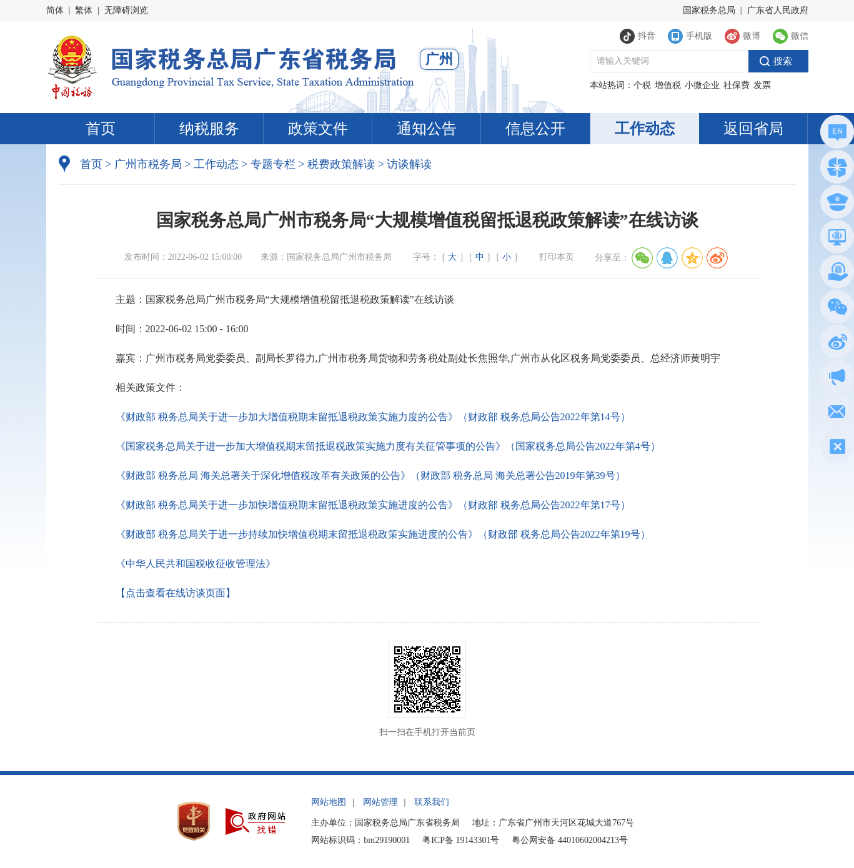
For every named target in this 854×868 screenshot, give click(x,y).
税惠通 (835, 274)
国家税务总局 (709, 10)
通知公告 (427, 129)
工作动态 (645, 129)
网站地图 (328, 802)
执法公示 (835, 204)
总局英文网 (835, 134)
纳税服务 (209, 129)
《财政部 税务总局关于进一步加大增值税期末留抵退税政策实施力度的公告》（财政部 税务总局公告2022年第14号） (373, 417)
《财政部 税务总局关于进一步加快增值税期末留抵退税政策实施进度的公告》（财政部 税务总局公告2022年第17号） (373, 505)
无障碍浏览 (126, 10)
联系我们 (431, 802)
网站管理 (380, 802)
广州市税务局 (148, 164)
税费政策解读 (341, 164)
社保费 (736, 85)
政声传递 (835, 378)
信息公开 (535, 129)
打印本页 (556, 257)
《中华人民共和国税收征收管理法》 (196, 563)
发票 (762, 85)
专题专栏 (273, 164)
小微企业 (702, 85)
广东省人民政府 (777, 10)
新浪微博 (835, 343)
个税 (642, 85)
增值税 (668, 85)
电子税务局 (835, 239)
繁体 (83, 10)
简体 (55, 10)
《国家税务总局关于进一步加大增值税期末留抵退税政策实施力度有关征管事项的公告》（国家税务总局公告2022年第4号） (388, 446)
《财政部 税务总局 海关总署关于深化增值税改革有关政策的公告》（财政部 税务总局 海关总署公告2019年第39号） (370, 475)
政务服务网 (835, 169)
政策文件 (318, 129)
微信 (835, 308)
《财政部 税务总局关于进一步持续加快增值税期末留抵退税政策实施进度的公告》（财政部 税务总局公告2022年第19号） (383, 534)
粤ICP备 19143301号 (460, 840)
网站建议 (835, 413)
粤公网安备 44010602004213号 (570, 840)
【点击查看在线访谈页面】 (176, 593)
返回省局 (753, 129)
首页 (101, 129)
